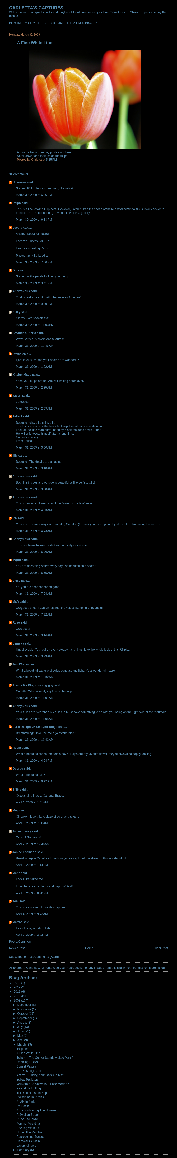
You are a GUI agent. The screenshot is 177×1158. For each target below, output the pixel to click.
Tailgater (22, 1049)
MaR (15, 601)
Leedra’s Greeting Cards (32, 248)
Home (89, 948)
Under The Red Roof (30, 1132)
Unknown (19, 182)
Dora (15, 270)
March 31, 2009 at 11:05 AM (34, 719)
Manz (16, 873)
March (21, 1044)
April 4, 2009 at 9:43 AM (32, 914)
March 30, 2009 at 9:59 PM (34, 304)
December (24, 1005)
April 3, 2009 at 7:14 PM (32, 865)
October (23, 1013)
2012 (17, 987)
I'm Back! (23, 1106)
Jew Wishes (21, 664)
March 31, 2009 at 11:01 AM (34, 698)
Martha (17, 922)
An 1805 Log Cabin (29, 1071)
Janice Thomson (24, 852)
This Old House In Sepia (33, 1093)
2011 (17, 991)
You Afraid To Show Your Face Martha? (43, 1084)
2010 (17, 996)
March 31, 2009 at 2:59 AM (34, 408)
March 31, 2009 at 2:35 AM (34, 387)
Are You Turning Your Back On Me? (40, 1075)
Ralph (16, 203)
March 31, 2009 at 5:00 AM (34, 552)
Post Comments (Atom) (43, 957)
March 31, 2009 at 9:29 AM (34, 656)
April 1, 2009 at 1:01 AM (32, 802)
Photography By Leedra (32, 255)
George (17, 768)
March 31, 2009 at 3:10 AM (34, 468)
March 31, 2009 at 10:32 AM (34, 677)
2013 (17, 983)
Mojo (16, 810)
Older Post (161, 948)
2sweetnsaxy (21, 831)
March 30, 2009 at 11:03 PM (35, 325)
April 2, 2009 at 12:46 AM (32, 844)
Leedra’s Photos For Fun (32, 241)
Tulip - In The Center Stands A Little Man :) (45, 1057)
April (20, 1040)
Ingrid (16, 560)
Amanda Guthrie (24, 333)
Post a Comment (20, 941)
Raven (16, 354)
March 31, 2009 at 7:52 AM (34, 614)
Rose (16, 622)
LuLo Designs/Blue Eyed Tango (34, 727)
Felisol (17, 416)
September (25, 1018)
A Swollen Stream (28, 1114)
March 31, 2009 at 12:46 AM (34, 345)
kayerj (16, 395)
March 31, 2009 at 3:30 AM (34, 489)
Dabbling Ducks (27, 1062)
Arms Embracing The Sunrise (36, 1110)
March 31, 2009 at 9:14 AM (34, 635)
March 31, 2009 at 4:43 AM (34, 531)
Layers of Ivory (26, 1145)
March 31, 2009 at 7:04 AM (34, 593)
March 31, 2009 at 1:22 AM (34, 366)
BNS (15, 789)
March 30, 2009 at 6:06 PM (34, 195)
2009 (17, 1000)
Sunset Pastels (27, 1066)
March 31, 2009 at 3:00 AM (34, 447)
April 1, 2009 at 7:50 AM (32, 823)
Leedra (17, 227)
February (23, 1150)
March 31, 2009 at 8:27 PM (34, 781)
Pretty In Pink (26, 1101)
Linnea (17, 643)
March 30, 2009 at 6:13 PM (34, 219)
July (20, 1027)
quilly (16, 312)
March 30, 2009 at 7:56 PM (34, 262)
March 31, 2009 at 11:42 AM (34, 739)
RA (14, 518)
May (20, 1035)
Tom (15, 901)
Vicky (16, 580)
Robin (16, 748)
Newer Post (17, 948)
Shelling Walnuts (28, 1128)
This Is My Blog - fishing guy (32, 685)
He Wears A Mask (28, 1141)
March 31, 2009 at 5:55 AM (34, 572)
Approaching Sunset (30, 1136)
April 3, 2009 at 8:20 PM (32, 893)
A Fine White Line (28, 1053)
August (22, 1022)
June (21, 1031)
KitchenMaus (21, 374)
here (68, 152)
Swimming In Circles (30, 1097)
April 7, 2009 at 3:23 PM (32, 935)
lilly (14, 455)
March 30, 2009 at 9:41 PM (34, 283)
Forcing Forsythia (28, 1123)
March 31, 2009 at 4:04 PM (34, 760)
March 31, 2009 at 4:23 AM (34, 510)
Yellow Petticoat (27, 1079)
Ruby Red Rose (27, 1119)
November (24, 1009)
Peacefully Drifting (29, 1088)
